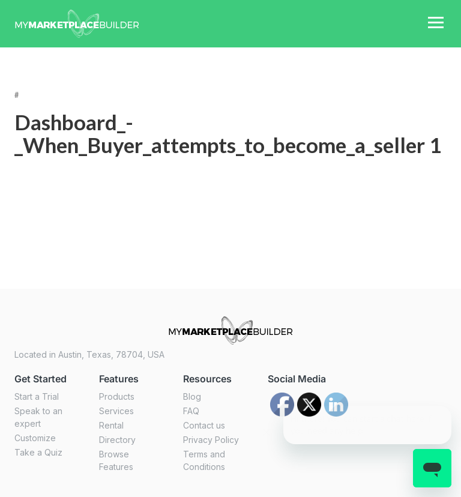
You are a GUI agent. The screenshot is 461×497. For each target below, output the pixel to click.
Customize (35, 438)
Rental (111, 425)
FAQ (191, 411)
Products (116, 396)
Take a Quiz (38, 452)
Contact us (204, 425)
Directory (117, 440)
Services (116, 411)
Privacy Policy (211, 440)
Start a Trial (36, 396)
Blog (192, 396)
